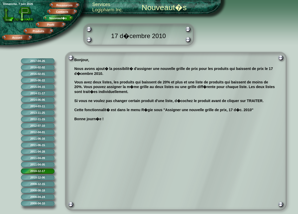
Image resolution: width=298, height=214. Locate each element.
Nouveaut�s (58, 18)
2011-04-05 (37, 164)
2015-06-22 (37, 80)
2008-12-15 (37, 184)
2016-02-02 (37, 67)
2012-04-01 (37, 132)
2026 (30, 3)
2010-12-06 (37, 177)
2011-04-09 (37, 158)
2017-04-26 (37, 60)
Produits (38, 31)
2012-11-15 (37, 119)
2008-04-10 (37, 203)
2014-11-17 (37, 93)
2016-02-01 (37, 73)
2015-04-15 (37, 86)
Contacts (62, 11)
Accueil (17, 37)
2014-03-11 (37, 106)
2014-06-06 (37, 99)
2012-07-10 (37, 125)
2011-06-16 (37, 138)
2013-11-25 (37, 112)
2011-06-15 (37, 145)
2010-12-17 (37, 171)
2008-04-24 (37, 196)
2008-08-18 (37, 190)
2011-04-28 (37, 151)
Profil (50, 24)
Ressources (64, 5)
